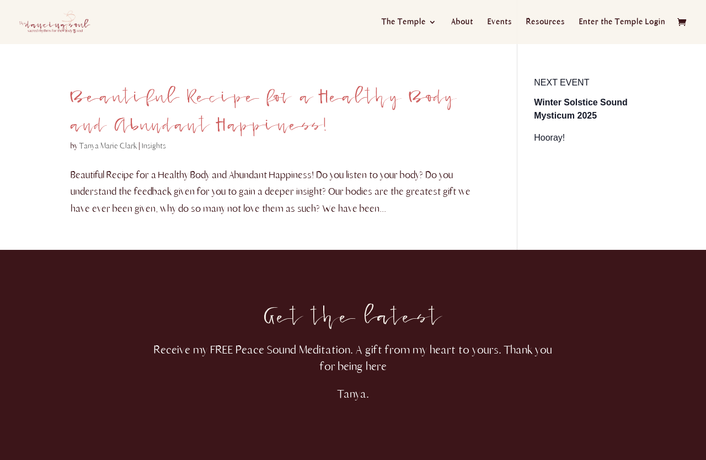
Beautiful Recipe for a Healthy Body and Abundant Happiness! (263, 104)
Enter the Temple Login (622, 22)
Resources (545, 22)
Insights (154, 146)
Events (500, 22)
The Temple (404, 22)
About (462, 22)
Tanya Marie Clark (108, 146)
